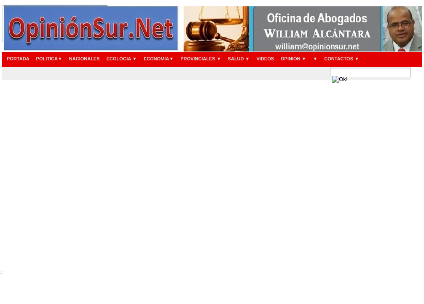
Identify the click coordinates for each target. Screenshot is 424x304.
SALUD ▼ (239, 58)
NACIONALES (84, 58)
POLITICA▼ (49, 58)
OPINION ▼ (293, 58)
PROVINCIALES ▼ (200, 58)
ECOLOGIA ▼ (122, 58)
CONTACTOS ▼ (341, 58)
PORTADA (18, 58)
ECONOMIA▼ (159, 58)
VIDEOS (265, 58)
